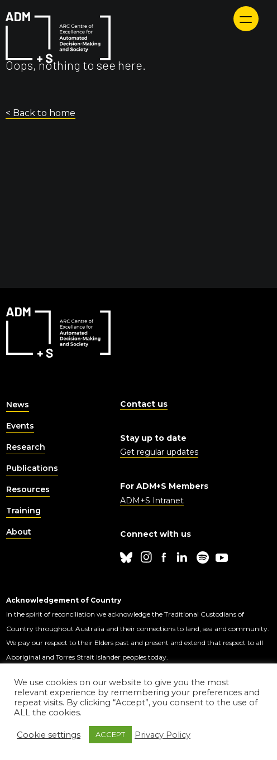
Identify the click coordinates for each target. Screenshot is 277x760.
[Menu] (246, 18)
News (17, 405)
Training (23, 511)
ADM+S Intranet (152, 501)
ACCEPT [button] (110, 734)
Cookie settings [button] (48, 735)
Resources (28, 489)
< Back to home (40, 113)
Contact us (144, 404)
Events (20, 426)
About (18, 532)
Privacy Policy (162, 735)
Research (25, 447)
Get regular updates (159, 452)
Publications (32, 468)
